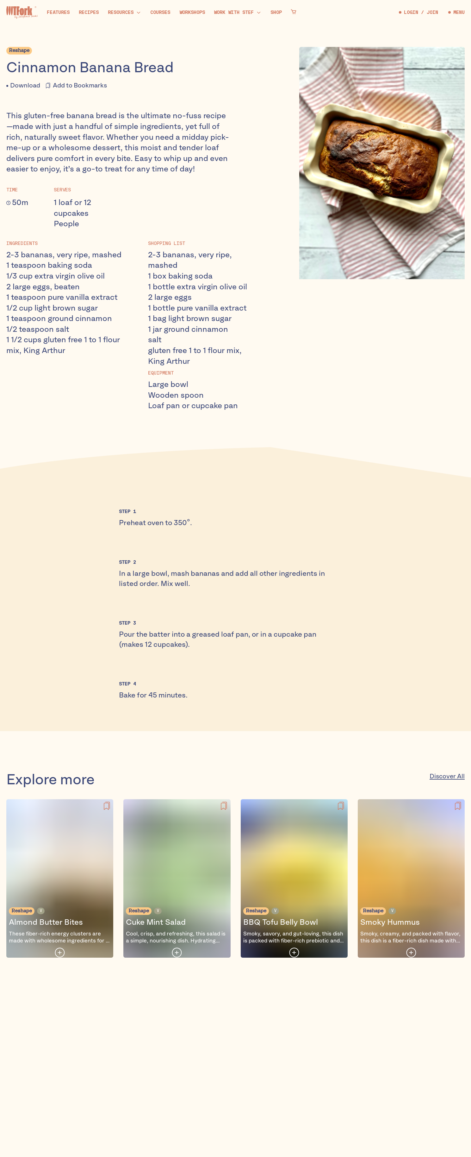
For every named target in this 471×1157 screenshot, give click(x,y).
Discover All (447, 776)
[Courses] (160, 12)
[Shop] (276, 12)
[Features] (58, 12)
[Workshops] (192, 12)
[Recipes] (89, 12)
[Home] (22, 12)
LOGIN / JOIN (418, 12)
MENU (456, 12)
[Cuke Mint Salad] (176, 878)
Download (25, 85)
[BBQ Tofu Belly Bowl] (294, 878)
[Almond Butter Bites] (59, 878)
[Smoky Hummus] (411, 878)
